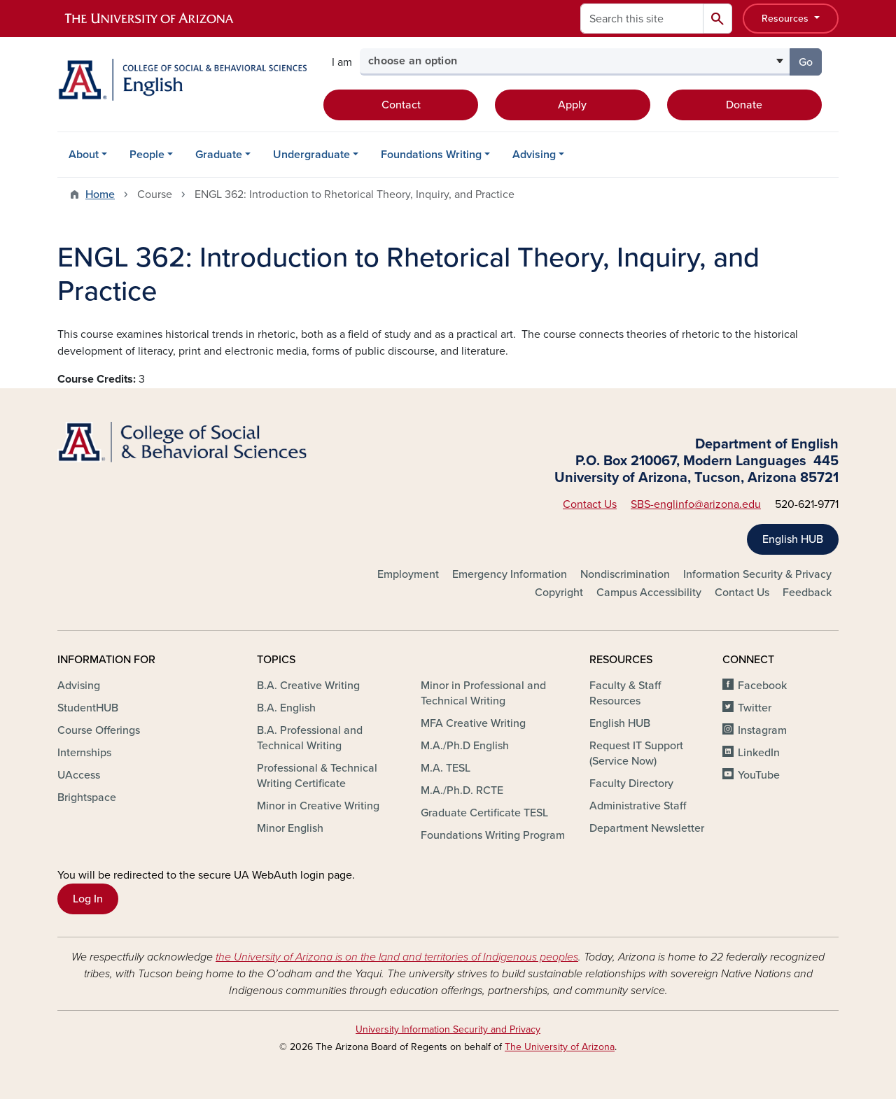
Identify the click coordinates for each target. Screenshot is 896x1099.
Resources (786, 18)
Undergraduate (311, 155)
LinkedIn (759, 753)
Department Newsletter (646, 828)
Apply (572, 105)
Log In (88, 899)
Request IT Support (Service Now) (636, 753)
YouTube (759, 775)
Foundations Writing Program (493, 835)
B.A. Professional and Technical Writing (310, 738)
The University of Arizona (560, 1047)
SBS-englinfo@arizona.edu (696, 504)
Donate (744, 105)
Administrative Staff (637, 806)
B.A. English (286, 708)
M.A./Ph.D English (465, 746)
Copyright (559, 593)
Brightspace (86, 797)
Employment (408, 574)
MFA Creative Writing (473, 723)
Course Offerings (98, 730)
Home (100, 194)
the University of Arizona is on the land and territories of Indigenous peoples (397, 957)
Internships (84, 753)
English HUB (792, 539)
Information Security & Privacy (757, 574)
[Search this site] (642, 18)
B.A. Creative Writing (308, 686)
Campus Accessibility (648, 593)
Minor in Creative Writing (318, 806)
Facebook (762, 686)
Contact (401, 105)
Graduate (218, 155)
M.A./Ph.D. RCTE (462, 790)
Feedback (807, 593)
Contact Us (590, 504)
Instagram (762, 730)
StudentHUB (87, 708)
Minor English (290, 828)
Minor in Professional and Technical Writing (483, 693)
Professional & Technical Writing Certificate (317, 775)
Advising (534, 155)
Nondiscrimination (625, 574)
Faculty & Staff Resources (625, 693)
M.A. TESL (445, 768)
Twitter (754, 708)
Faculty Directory (631, 783)
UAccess (78, 775)
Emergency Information (509, 574)
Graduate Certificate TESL (484, 813)
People (147, 155)
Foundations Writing (431, 155)
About (84, 155)
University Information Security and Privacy (448, 1029)
